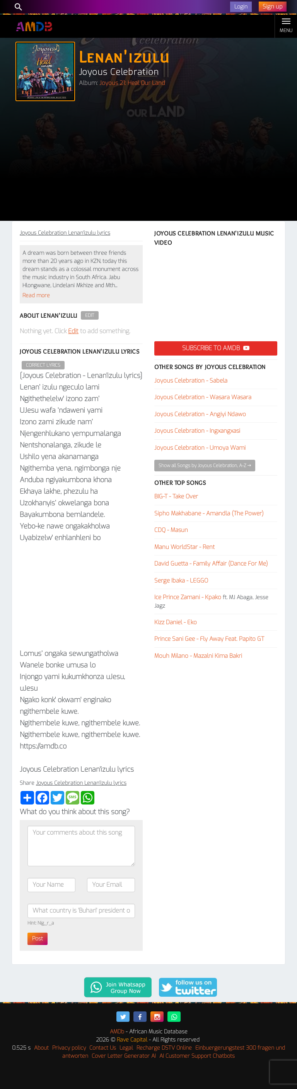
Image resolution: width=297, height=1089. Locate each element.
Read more (36, 295)
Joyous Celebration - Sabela (190, 380)
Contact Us (102, 1048)
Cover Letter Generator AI (124, 1056)
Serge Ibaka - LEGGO (181, 580)
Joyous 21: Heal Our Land (132, 83)
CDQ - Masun (171, 530)
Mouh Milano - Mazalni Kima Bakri (198, 656)
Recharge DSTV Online (164, 1048)
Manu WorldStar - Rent (184, 547)
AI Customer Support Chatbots (197, 1056)
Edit (89, 315)
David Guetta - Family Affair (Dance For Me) (211, 563)
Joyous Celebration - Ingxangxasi (197, 431)
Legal (126, 1048)
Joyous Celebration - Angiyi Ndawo (200, 414)
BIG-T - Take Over (176, 496)
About (41, 1048)
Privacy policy (69, 1048)
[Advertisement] (148, 163)
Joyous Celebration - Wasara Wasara (202, 397)
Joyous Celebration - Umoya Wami (200, 448)
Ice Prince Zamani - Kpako (187, 597)
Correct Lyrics (43, 365)
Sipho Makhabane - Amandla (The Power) (209, 513)
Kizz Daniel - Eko (175, 622)
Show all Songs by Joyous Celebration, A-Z (205, 465)
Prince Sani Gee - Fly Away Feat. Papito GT (209, 639)
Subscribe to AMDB (215, 348)
